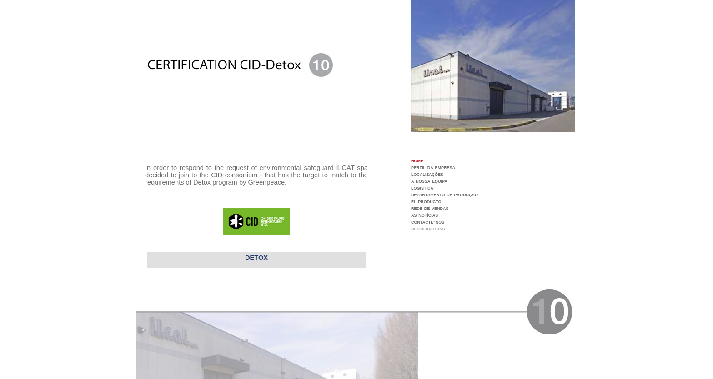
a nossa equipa (429, 180)
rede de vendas (429, 207)
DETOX (256, 257)
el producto (426, 201)
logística (422, 187)
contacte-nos (427, 221)
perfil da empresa (433, 167)
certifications (428, 228)
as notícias (424, 214)
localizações (427, 173)
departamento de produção (444, 194)
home (417, 160)
